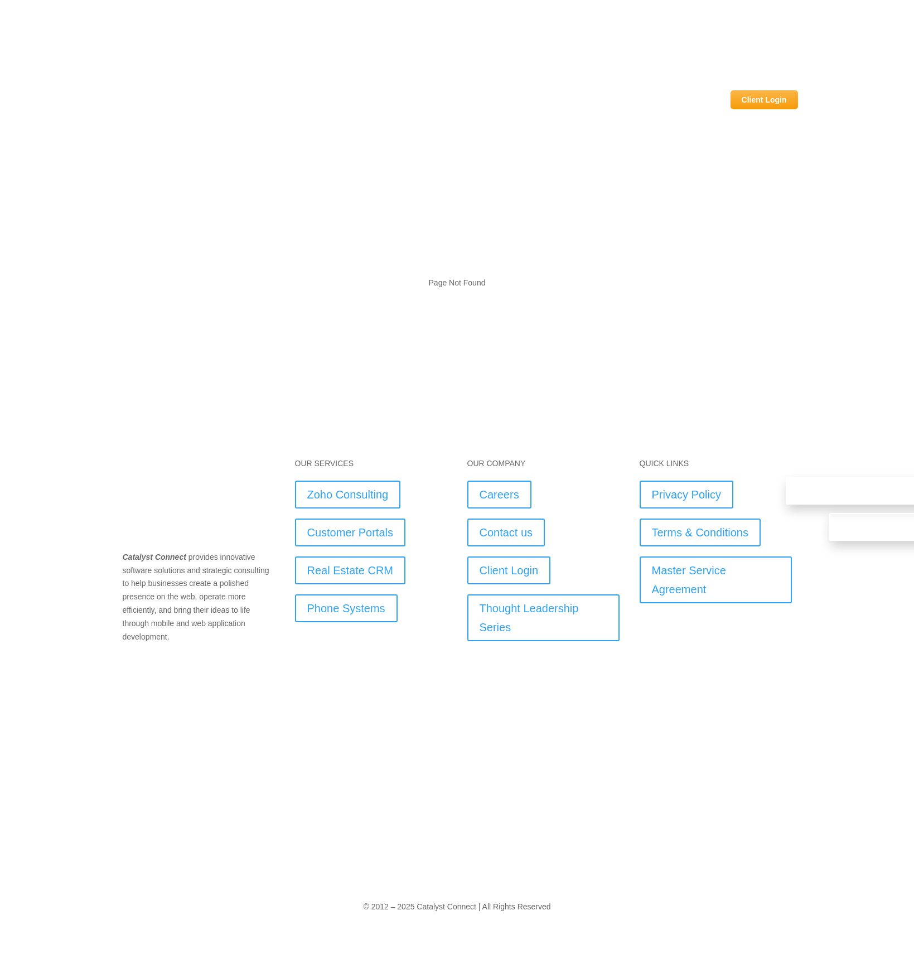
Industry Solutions (541, 99)
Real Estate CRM (350, 570)
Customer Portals (350, 532)
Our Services (618, 99)
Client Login (764, 99)
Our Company (688, 99)
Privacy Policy (686, 494)
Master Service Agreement (689, 579)
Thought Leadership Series (529, 617)
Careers (499, 494)
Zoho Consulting (348, 494)
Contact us (506, 532)
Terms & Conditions (700, 532)
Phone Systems (346, 608)
